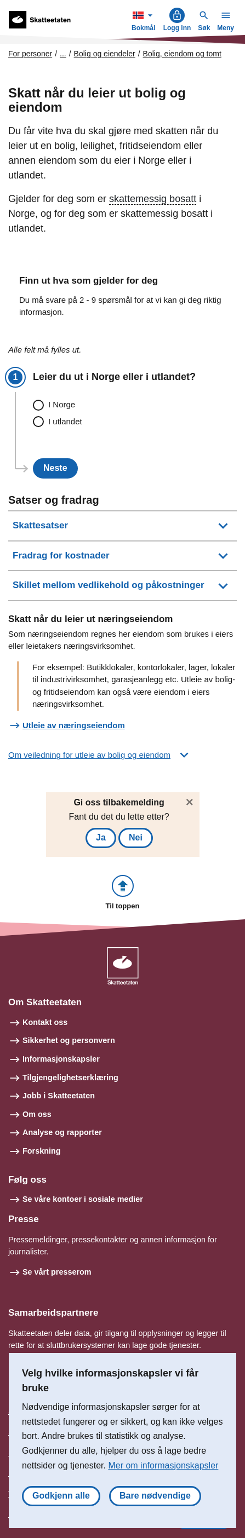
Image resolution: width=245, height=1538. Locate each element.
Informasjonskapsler (61, 1059)
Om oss (37, 1114)
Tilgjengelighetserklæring (70, 1077)
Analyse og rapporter (62, 1132)
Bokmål (144, 19)
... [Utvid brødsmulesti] (63, 53)
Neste (55, 468)
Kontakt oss (44, 1022)
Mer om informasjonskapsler (163, 1465)
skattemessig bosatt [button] (152, 198)
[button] (122, 893)
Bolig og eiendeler (104, 53)
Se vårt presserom (57, 1272)
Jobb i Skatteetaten (58, 1095)
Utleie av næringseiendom (73, 725)
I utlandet (65, 421)
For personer (30, 53)
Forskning (41, 1151)
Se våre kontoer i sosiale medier (82, 1199)
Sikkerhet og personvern (68, 1040)
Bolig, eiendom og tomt (182, 53)
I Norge (61, 404)
